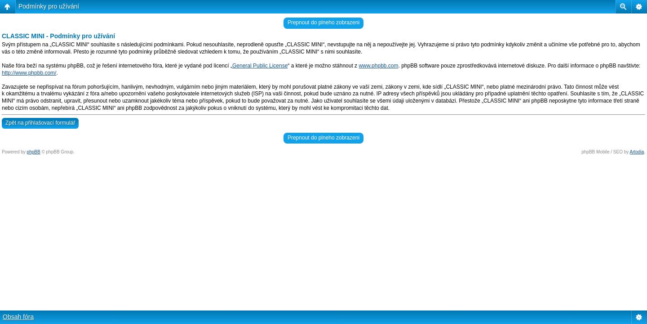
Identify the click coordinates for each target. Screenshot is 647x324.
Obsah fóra (18, 316)
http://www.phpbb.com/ (29, 73)
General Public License (260, 66)
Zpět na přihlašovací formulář (40, 123)
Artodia (637, 151)
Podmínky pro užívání (48, 6)
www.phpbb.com (378, 66)
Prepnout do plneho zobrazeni (323, 22)
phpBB (33, 151)
